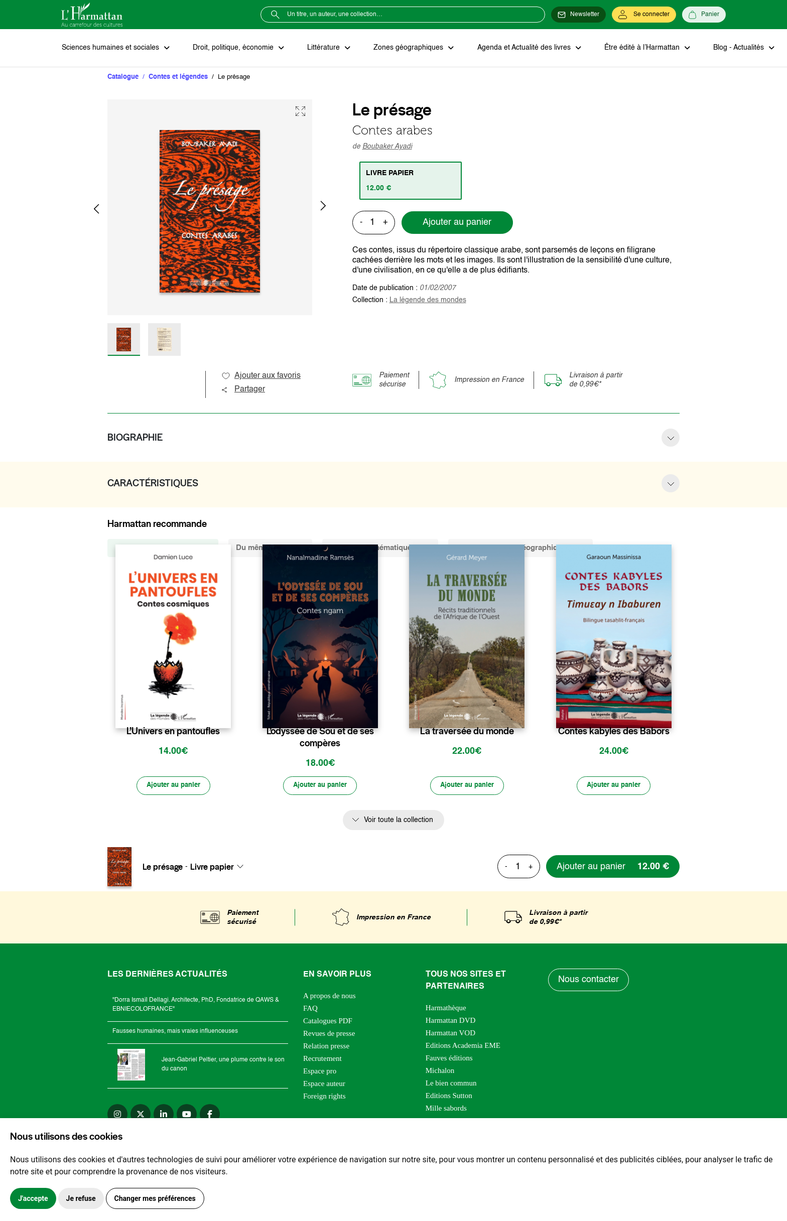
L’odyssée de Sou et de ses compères (320, 738)
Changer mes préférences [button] (155, 1198)
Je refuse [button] (81, 1198)
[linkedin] (164, 1115)
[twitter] (140, 1115)
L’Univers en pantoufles (173, 732)
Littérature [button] (322, 48)
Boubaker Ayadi (387, 147)
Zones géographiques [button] (406, 48)
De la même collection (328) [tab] (163, 548)
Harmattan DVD (451, 1021)
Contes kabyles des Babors (614, 732)
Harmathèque (446, 1009)
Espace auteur (324, 1084)
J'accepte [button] (33, 1198)
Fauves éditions (449, 1059)
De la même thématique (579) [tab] (380, 548)
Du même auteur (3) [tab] (270, 548)
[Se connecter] (644, 15)
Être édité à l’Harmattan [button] (637, 48)
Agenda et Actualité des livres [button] (520, 48)
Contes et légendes (178, 77)
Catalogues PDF (327, 1022)
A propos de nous (329, 997)
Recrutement (322, 1059)
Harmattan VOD (450, 1034)
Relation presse (326, 1047)
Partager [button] (243, 390)
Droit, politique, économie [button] (232, 48)
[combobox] (219, 867)
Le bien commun (451, 1084)
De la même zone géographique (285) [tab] (520, 548)
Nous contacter (589, 981)
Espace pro (319, 1072)
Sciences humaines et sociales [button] (111, 48)
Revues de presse (329, 1034)
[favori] (224, 712)
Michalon (440, 1071)
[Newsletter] (578, 15)
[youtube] (187, 1115)
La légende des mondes (427, 300)
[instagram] (117, 1115)
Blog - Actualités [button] (732, 48)
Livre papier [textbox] (212, 867)
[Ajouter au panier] (173, 786)
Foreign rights (324, 1097)
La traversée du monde (467, 732)
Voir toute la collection (398, 821)
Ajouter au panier (457, 223)
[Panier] (704, 15)
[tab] (411, 181)
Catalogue (123, 77)
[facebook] (210, 1115)
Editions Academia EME (463, 1046)
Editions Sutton (449, 1097)
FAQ (310, 1009)
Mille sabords (446, 1109)
